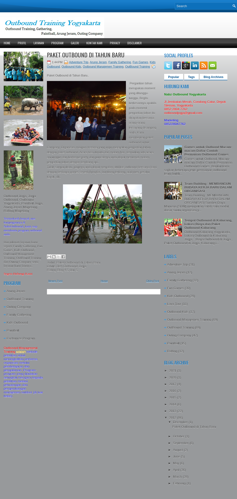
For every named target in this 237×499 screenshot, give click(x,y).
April (176, 470)
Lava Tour (174, 304)
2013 (173, 411)
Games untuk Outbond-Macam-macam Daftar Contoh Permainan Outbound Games (208, 150)
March (178, 477)
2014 (173, 404)
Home (7, 43)
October (179, 436)
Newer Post (55, 280)
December (181, 422)
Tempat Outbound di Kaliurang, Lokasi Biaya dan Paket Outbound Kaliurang (208, 224)
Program (57, 43)
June (177, 456)
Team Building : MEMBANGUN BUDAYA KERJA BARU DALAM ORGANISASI (208, 187)
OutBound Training (20, 299)
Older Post (152, 280)
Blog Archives (213, 77)
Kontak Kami (94, 43)
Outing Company (19, 307)
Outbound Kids (71, 66)
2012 (173, 417)
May (176, 463)
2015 (173, 397)
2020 (173, 377)
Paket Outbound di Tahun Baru (85, 55)
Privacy (115, 43)
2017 (173, 384)
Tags (191, 77)
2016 (173, 391)
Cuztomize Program (21, 338)
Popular (173, 77)
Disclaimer (134, 43)
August (178, 450)
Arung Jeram (16, 291)
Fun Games (140, 62)
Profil (22, 43)
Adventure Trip (78, 62)
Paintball (13, 330)
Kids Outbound (17, 322)
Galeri (75, 43)
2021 (173, 370)
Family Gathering (19, 315)
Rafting (172, 351)
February (180, 483)
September (181, 443)
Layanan (39, 43)
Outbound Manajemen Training (103, 66)
